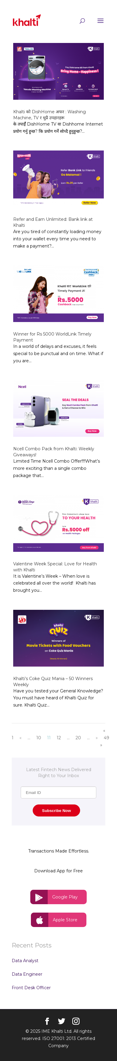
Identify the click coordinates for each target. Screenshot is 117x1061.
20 (78, 737)
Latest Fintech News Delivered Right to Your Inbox (58, 772)
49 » (104, 741)
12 (59, 737)
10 (38, 737)
